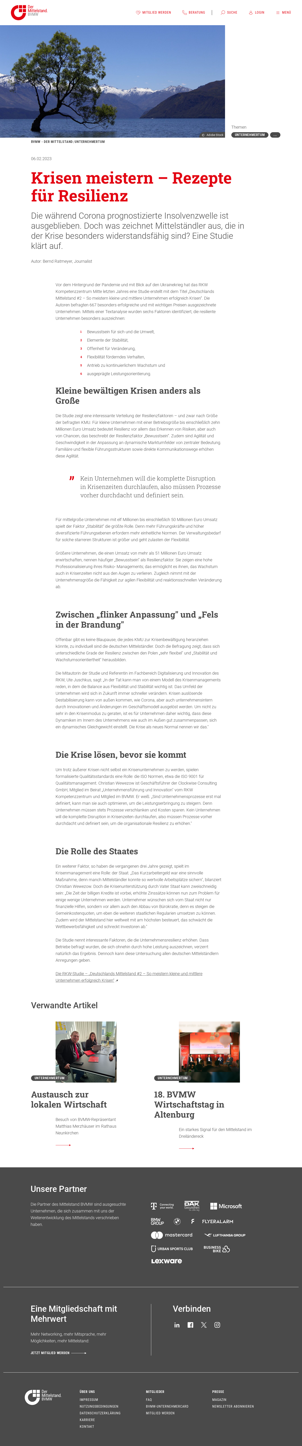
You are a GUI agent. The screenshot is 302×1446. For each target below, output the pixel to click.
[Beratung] (193, 12)
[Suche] (228, 12)
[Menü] (283, 12)
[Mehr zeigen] (275, 135)
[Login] (256, 12)
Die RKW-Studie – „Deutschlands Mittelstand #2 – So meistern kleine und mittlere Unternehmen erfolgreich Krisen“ (129, 977)
